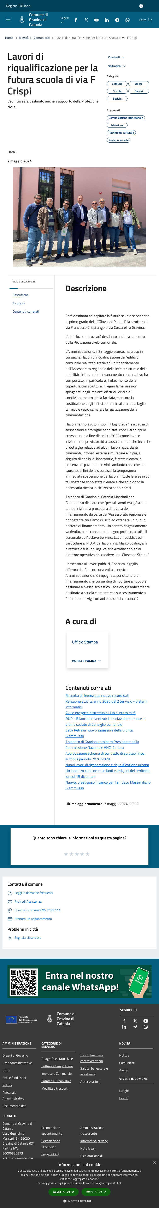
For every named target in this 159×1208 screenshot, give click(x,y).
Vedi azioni (117, 66)
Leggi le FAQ (50, 1154)
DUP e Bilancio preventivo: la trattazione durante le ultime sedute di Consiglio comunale (105, 721)
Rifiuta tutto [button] (96, 1191)
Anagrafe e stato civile (57, 1058)
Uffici (6, 1070)
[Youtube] (95, 20)
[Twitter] (84, 20)
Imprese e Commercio (56, 1073)
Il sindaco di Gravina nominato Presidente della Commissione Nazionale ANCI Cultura (102, 744)
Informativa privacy (94, 1140)
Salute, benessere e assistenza (94, 1071)
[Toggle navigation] (8, 19)
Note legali (87, 1148)
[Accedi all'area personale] (141, 6)
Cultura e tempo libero (57, 1066)
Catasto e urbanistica (56, 1080)
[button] (79, 1201)
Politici (7, 1085)
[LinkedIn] (105, 20)
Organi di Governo (15, 1055)
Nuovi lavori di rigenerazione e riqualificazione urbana (107, 765)
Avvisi (123, 1070)
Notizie (124, 1055)
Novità (24, 37)
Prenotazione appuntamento (51, 1130)
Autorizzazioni (90, 1081)
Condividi (116, 57)
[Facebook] (74, 20)
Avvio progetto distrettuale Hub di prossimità (100, 713)
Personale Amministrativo (13, 1095)
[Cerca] (150, 19)
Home (9, 37)
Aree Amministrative (17, 1062)
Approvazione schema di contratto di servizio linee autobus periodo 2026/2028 (104, 756)
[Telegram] (115, 20)
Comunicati (42, 37)
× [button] (154, 1163)
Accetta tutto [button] (63, 1192)
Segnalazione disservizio (50, 1143)
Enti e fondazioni (14, 1077)
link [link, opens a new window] (119, 1183)
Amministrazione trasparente (92, 1130)
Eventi (123, 1098)
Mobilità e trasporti (54, 1088)
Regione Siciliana (18, 5)
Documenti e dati (14, 1105)
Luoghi (124, 1090)
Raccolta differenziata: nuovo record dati (97, 695)
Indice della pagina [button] (24, 282)
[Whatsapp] (126, 20)
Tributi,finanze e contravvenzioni (91, 1058)
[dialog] (79, 1183)
